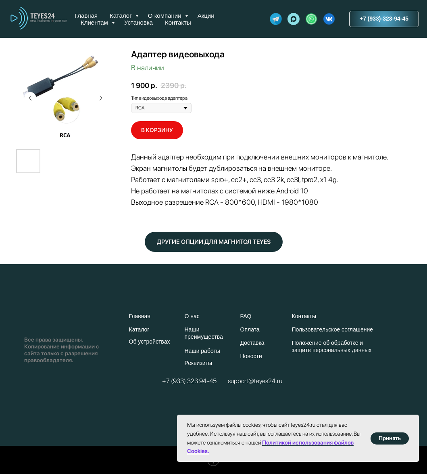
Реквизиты (198, 363)
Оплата (250, 329)
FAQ (246, 316)
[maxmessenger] (293, 19)
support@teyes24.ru (255, 381)
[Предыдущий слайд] (30, 98)
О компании (165, 15)
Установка (138, 22)
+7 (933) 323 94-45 (189, 381)
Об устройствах (149, 341)
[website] (276, 19)
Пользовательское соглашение (332, 329)
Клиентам (95, 22)
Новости (251, 356)
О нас (192, 316)
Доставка (252, 343)
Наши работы (202, 351)
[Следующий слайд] (101, 98)
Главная (86, 15)
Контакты (178, 22)
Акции (206, 15)
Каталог (121, 15)
